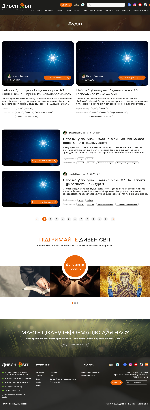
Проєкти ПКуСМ (88, 376)
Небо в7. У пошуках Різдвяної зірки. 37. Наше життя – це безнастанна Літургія (104, 182)
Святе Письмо (96, 10)
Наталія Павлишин (20, 76)
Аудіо (19, 108)
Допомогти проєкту (75, 266)
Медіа (77, 10)
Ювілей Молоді (112, 10)
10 (100, 219)
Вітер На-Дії (55, 382)
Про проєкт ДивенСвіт (91, 372)
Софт (85, 10)
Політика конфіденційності (14, 404)
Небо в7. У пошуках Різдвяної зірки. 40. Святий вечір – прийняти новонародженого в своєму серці (37, 92)
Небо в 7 (29, 112)
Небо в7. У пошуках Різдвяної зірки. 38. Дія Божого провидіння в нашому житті (103, 140)
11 (106, 219)
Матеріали (126, 10)
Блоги (68, 10)
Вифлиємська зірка (44, 112)
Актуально (49, 10)
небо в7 (19, 112)
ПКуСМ (39, 10)
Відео (38, 385)
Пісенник (54, 372)
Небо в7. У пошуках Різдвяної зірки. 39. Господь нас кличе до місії (107, 92)
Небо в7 (28, 108)
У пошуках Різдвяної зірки (26, 116)
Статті (60, 10)
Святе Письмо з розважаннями (63, 379)
